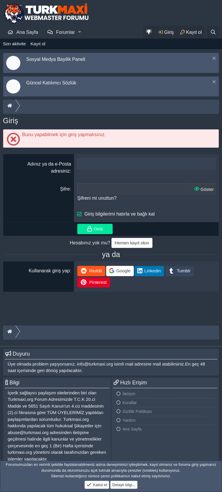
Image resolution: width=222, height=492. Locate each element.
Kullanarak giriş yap (49, 270)
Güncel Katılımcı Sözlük (51, 82)
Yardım (129, 420)
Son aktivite (14, 43)
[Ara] (213, 32)
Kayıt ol (38, 43)
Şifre (65, 188)
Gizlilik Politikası (137, 411)
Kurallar (130, 402)
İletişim (129, 393)
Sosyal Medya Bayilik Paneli (55, 59)
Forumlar (65, 32)
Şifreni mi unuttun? (96, 198)
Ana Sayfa (27, 32)
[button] (79, 32)
